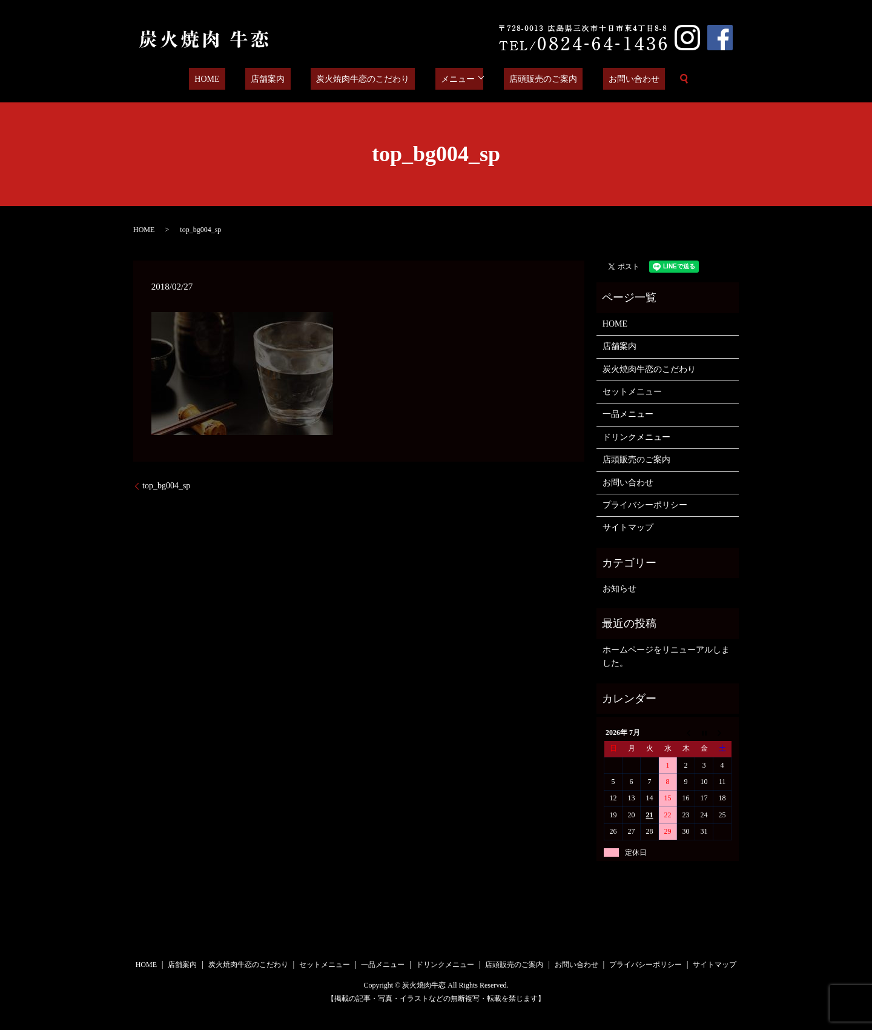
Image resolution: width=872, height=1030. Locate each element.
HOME (231, 79)
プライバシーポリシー (645, 505)
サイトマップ (628, 527)
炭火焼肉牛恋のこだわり (365, 79)
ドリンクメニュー (636, 437)
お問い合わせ (609, 79)
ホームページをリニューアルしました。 (666, 656)
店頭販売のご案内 (529, 79)
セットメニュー (632, 391)
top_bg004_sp (166, 485)
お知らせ (619, 588)
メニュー (449, 79)
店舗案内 (282, 79)
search (653, 79)
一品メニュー (628, 414)
